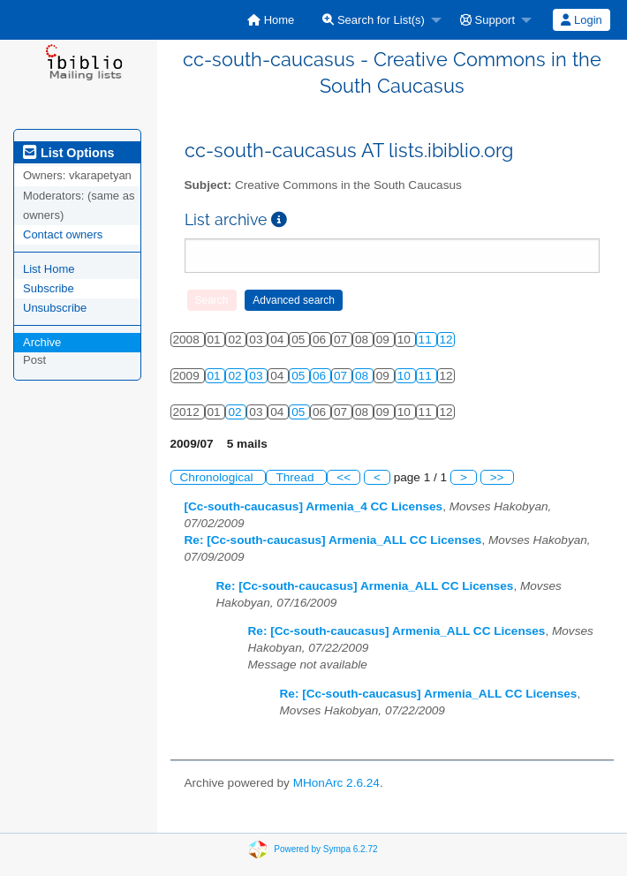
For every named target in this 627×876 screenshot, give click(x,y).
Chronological (218, 477)
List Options (68, 153)
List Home (49, 269)
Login (581, 19)
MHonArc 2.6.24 (336, 782)
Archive (42, 342)
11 (427, 339)
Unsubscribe (55, 307)
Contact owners (62, 234)
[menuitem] (270, 20)
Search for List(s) (373, 19)
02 (236, 375)
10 (405, 375)
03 (257, 375)
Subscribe (48, 288)
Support (487, 19)
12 (446, 339)
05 (299, 375)
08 (363, 375)
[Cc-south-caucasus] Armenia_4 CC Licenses (314, 506)
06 (321, 375)
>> (497, 477)
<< (343, 477)
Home (270, 19)
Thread (296, 477)
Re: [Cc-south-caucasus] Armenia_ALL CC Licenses (333, 540)
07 (342, 375)
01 (216, 375)
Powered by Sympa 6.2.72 (325, 849)
